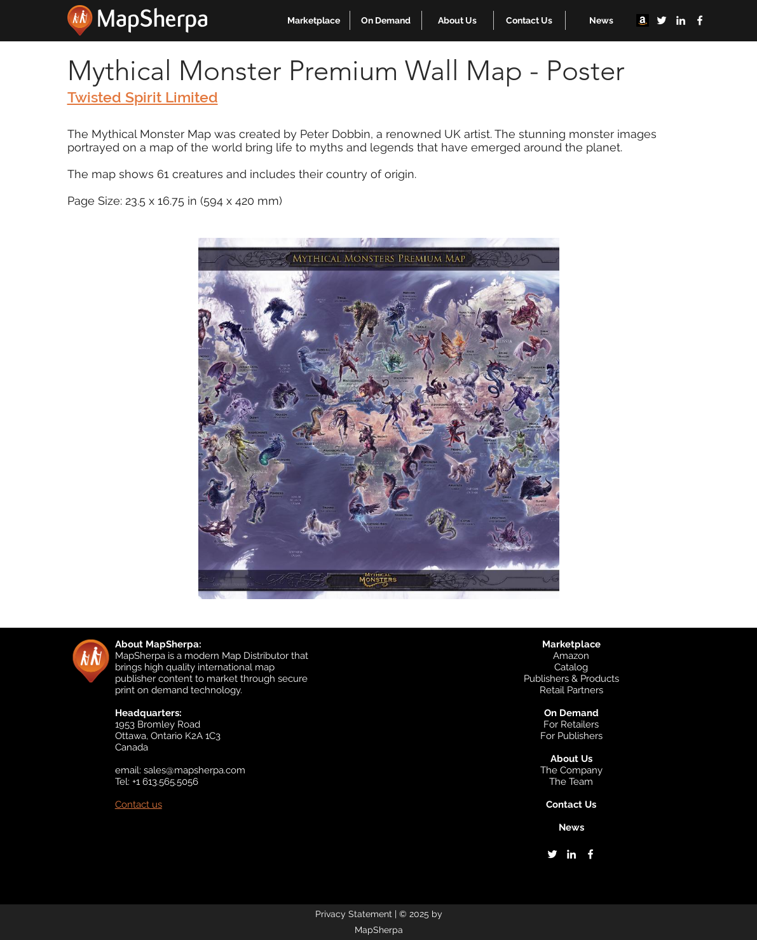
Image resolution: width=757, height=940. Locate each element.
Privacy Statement (353, 914)
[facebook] (699, 20)
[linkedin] (680, 20)
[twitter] (661, 20)
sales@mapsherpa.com (194, 770)
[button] (314, 20)
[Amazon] (642, 20)
